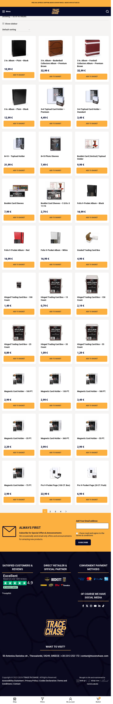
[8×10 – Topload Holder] (19, 144)
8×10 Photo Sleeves (50, 156)
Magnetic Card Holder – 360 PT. (55, 438)
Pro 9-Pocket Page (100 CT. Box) (55, 485)
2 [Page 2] (50, 511)
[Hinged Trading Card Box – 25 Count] (19, 332)
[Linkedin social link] (99, 606)
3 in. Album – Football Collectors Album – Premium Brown (90, 63)
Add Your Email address (87, 521)
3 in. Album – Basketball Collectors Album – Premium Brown (54, 63)
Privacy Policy (31, 681)
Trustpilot (6, 593)
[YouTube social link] (95, 606)
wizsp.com (95, 681)
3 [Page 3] (55, 511)
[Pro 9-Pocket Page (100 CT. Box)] (55, 473)
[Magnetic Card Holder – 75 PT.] (19, 473)
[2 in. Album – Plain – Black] (19, 48)
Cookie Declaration (47, 681)
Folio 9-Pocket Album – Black (90, 203)
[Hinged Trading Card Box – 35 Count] (55, 332)
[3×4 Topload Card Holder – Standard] (92, 97)
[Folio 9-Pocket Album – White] (55, 238)
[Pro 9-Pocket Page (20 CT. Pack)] (92, 473)
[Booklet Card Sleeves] (19, 191)
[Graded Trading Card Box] (92, 238)
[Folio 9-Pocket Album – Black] (92, 191)
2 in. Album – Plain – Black (16, 60)
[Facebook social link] (83, 606)
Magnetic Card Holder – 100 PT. (18, 391)
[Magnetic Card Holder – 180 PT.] (92, 379)
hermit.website (92, 684)
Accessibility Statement (13, 681)
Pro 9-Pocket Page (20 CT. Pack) (91, 485)
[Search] (107, 11)
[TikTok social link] (103, 606)
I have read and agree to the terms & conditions (90, 534)
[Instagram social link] (91, 606)
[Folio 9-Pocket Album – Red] (19, 238)
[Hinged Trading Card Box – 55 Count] (92, 332)
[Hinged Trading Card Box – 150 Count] (92, 285)
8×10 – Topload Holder (14, 156)
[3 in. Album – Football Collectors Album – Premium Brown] (92, 48)
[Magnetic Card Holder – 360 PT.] (55, 426)
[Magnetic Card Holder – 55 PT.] (92, 426)
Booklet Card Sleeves (14, 203)
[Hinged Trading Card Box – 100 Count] (19, 285)
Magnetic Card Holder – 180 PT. (91, 391)
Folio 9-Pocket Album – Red (16, 250)
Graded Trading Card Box (88, 250)
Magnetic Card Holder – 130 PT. (55, 391)
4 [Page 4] (60, 511)
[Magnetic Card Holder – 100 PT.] (19, 379)
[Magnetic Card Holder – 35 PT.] (19, 426)
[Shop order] (16, 30)
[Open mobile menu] (6, 11)
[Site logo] (55, 11)
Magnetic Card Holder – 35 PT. (18, 438)
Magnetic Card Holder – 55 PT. (91, 438)
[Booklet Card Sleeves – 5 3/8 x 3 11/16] (55, 191)
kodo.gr (83, 681)
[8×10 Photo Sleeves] (55, 144)
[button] (19, 75)
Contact (16, 684)
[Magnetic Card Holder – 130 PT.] (55, 379)
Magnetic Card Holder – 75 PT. (18, 485)
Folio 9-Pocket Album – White (54, 250)
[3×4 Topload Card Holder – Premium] (55, 97)
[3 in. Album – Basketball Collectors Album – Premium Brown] (55, 48)
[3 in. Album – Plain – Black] (19, 97)
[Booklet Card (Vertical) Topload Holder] (92, 144)
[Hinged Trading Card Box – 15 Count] (55, 285)
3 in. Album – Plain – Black (16, 109)
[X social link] (87, 606)
